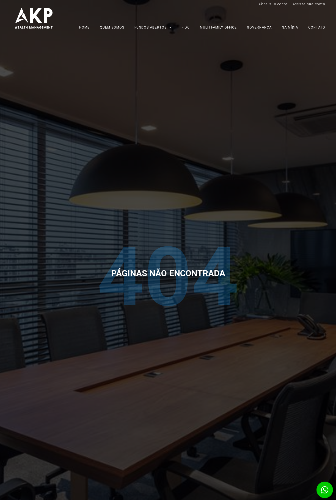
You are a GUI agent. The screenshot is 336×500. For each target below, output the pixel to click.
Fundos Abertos (153, 27)
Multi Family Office (218, 27)
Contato (316, 27)
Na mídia (290, 27)
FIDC (186, 27)
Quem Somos (112, 27)
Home (84, 27)
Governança (259, 27)
